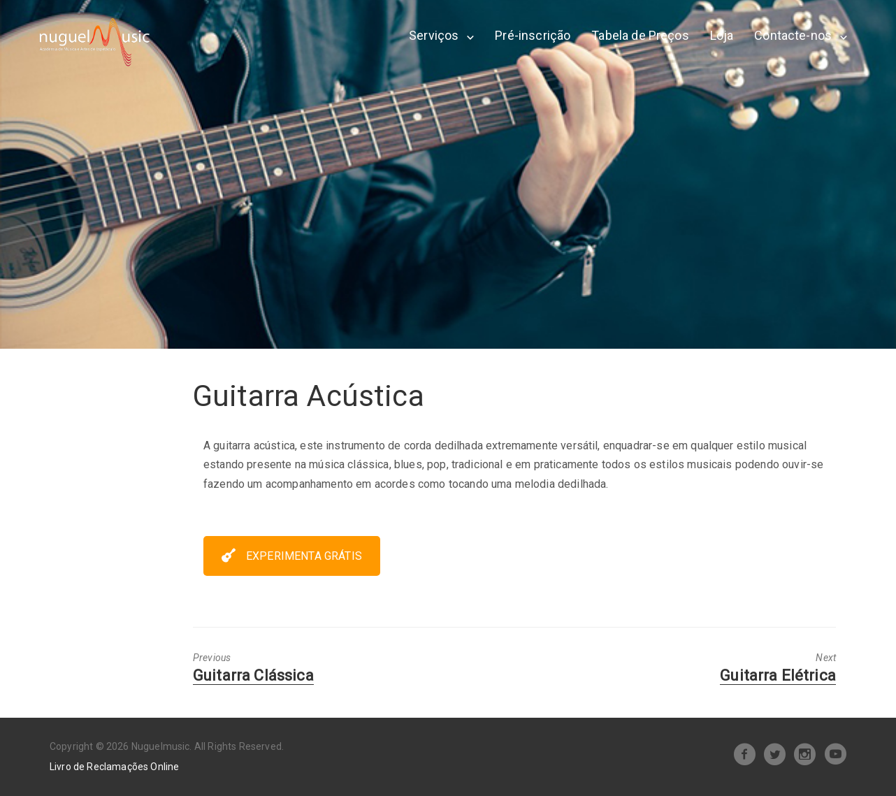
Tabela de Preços (640, 35)
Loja (722, 35)
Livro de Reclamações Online (114, 766)
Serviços (433, 35)
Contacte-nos (793, 35)
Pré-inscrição (532, 35)
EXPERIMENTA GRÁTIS (292, 556)
